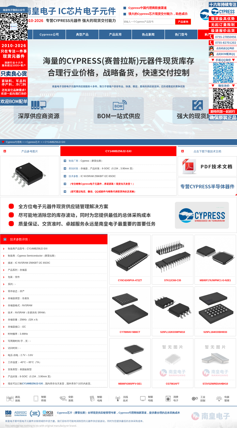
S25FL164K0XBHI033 (215, 332)
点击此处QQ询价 (225, 48)
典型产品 (82, 34)
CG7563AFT (172, 383)
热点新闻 (148, 34)
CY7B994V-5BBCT (130, 332)
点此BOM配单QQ (225, 54)
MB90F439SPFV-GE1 (130, 383)
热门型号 (181, 34)
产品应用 (115, 34)
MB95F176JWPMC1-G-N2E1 (215, 280)
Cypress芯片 (33, 142)
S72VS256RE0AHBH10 (215, 383)
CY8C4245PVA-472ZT (130, 280)
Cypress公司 (49, 34)
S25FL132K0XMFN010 (172, 332)
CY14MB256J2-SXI (55, 142)
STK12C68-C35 (172, 280)
